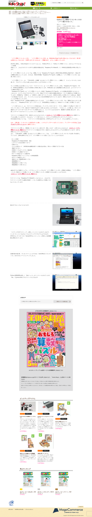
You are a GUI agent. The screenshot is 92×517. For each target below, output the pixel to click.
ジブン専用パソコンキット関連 (18, 12)
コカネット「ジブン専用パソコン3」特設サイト (59, 115)
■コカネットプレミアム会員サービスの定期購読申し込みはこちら (46, 370)
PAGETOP (81, 506)
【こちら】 (60, 41)
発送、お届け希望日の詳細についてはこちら (66, 27)
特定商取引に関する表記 (19, 509)
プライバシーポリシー (29, 509)
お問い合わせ (10, 509)
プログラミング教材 (16, 13)
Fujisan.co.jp (30, 377)
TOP (10, 11)
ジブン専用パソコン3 (16, 11)
